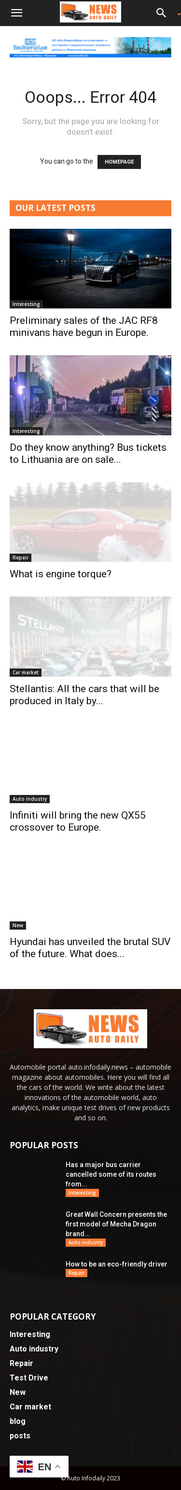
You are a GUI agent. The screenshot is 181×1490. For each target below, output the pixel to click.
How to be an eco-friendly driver (116, 1264)
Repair (20, 557)
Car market (26, 672)
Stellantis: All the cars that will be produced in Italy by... (84, 695)
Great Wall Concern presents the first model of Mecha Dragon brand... (116, 1224)
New (18, 925)
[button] (16, 13)
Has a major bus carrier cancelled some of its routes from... (111, 1174)
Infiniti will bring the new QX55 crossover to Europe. (78, 821)
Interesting (26, 304)
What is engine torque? (60, 574)
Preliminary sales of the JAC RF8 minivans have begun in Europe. (84, 326)
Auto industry (30, 798)
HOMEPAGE (119, 162)
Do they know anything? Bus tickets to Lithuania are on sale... (88, 453)
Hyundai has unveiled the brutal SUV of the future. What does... (90, 948)
